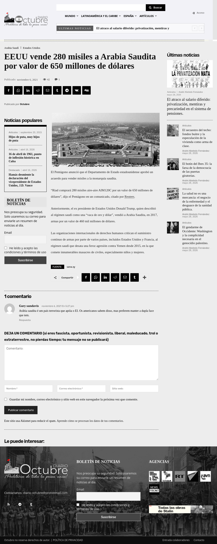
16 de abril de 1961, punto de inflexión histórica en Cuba (25, 157)
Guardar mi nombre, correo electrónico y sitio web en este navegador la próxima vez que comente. (74, 399)
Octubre (24, 104)
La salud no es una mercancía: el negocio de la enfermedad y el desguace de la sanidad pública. (197, 190)
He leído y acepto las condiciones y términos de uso (25, 250)
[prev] (194, 28)
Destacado (14, 170)
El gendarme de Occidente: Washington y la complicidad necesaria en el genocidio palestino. (197, 220)
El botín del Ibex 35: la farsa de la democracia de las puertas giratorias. (197, 162)
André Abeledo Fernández (190, 92)
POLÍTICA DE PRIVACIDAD (68, 540)
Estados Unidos (31, 47)
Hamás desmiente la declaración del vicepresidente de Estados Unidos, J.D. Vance (25, 180)
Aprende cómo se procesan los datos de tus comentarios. (90, 420)
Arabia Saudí (11, 47)
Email (8, 233)
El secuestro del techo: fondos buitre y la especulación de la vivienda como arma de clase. (196, 134)
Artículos (13, 132)
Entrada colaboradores (176, 540)
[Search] (155, 7)
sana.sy (71, 266)
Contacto (199, 540)
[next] (201, 28)
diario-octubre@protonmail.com (45, 493)
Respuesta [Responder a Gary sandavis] (25, 320)
